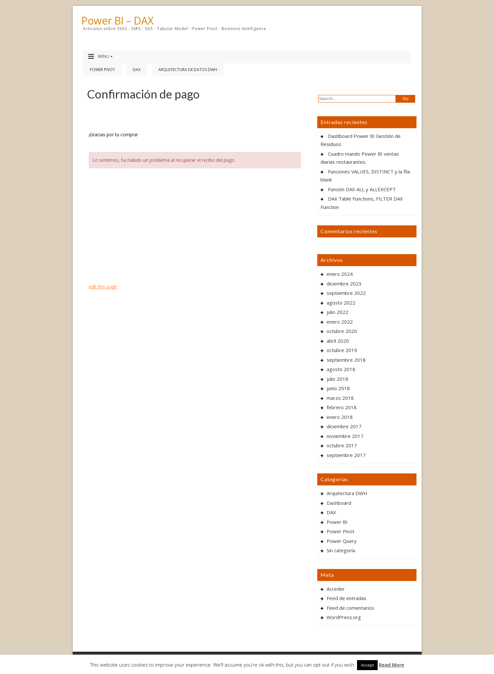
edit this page (103, 287)
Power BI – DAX (117, 21)
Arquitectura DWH (347, 493)
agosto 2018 (341, 369)
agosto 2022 (341, 302)
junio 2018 (338, 388)
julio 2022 (337, 312)
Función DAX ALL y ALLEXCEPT (362, 189)
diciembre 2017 (344, 426)
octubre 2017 (342, 445)
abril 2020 (338, 340)
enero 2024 (340, 274)
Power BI (337, 522)
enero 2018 (340, 417)
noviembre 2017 (345, 436)
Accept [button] (367, 665)
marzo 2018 (340, 398)
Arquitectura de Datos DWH (187, 69)
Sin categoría (341, 550)
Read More (391, 664)
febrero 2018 (342, 407)
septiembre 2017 (346, 455)
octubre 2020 (342, 331)
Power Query (342, 541)
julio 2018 (337, 379)
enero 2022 (340, 321)
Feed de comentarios (350, 608)
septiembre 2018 (346, 360)
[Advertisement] (196, 226)
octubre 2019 (342, 350)
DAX (137, 69)
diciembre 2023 (344, 283)
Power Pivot (102, 69)
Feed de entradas (346, 598)
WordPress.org (344, 617)
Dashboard (339, 503)
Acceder (336, 589)
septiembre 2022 (346, 293)
